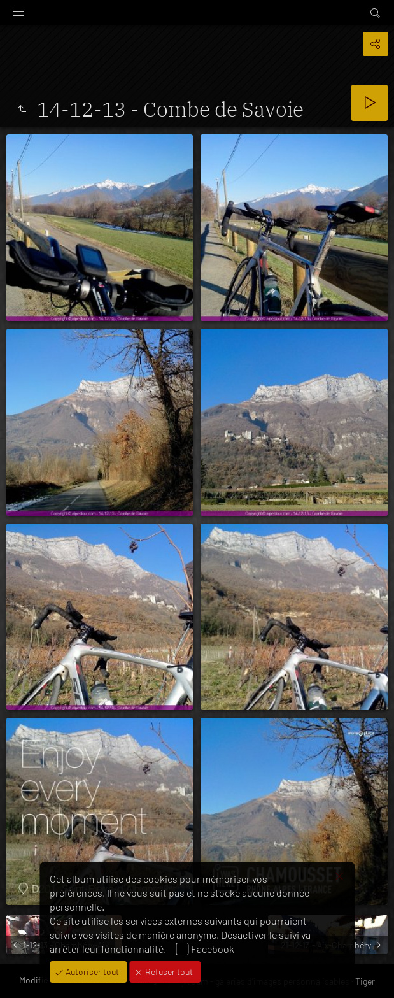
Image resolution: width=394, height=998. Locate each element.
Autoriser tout (91, 971)
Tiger (365, 981)
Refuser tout (168, 971)
